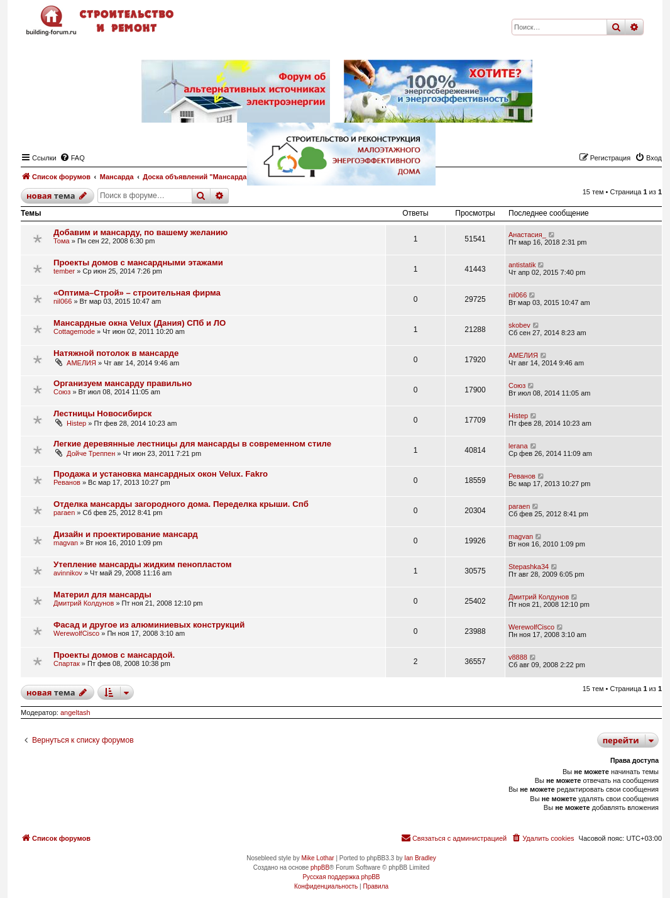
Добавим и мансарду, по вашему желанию (140, 232)
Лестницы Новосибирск (102, 413)
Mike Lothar (317, 858)
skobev (519, 325)
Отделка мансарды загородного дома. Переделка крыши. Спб (181, 504)
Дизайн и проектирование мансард (125, 534)
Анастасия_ (527, 234)
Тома (61, 241)
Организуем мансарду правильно (122, 383)
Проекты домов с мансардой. (114, 655)
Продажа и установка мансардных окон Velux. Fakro (160, 474)
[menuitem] (542, 838)
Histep (76, 423)
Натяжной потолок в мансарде (115, 353)
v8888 (517, 657)
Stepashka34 (528, 566)
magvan (65, 542)
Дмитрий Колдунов (83, 603)
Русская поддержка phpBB (341, 876)
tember (64, 271)
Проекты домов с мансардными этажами (138, 262)
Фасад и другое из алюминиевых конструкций (148, 624)
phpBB (319, 867)
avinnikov (67, 573)
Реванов (66, 482)
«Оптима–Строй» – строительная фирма (137, 292)
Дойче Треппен (91, 453)
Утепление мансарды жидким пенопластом (142, 564)
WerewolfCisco (76, 633)
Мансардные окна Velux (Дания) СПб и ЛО (139, 323)
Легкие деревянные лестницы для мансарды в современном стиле (192, 443)
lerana (518, 446)
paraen (64, 512)
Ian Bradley (420, 858)
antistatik (521, 265)
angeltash (75, 712)
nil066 (62, 301)
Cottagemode (74, 331)
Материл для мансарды (102, 594)
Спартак (66, 663)
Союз (61, 392)
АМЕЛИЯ (81, 363)
